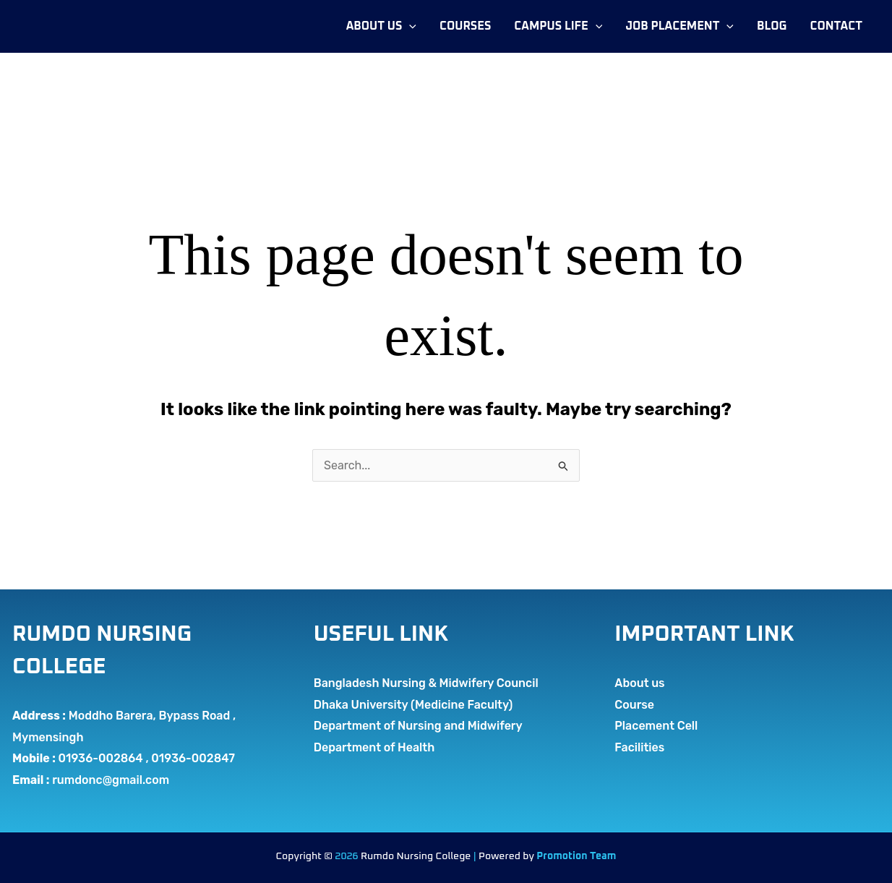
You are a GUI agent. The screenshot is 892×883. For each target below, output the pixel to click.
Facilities (639, 747)
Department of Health (374, 747)
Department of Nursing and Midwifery (418, 726)
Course (634, 705)
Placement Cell (656, 726)
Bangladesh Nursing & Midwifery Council (426, 683)
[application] (409, 26)
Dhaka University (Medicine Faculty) (413, 705)
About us (639, 683)
